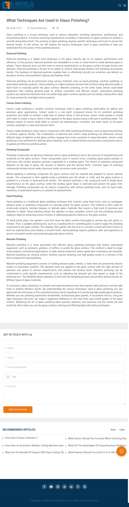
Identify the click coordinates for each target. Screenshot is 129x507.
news (113, 430)
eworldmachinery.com (60, 500)
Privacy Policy (91, 500)
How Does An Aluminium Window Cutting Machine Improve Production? (34, 445)
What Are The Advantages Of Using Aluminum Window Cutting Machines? (97, 445)
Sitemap (78, 500)
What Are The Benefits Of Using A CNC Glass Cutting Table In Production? (34, 452)
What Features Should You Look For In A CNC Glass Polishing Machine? (97, 452)
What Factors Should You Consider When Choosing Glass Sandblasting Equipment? (97, 438)
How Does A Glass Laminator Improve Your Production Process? (21, 437)
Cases (122, 430)
